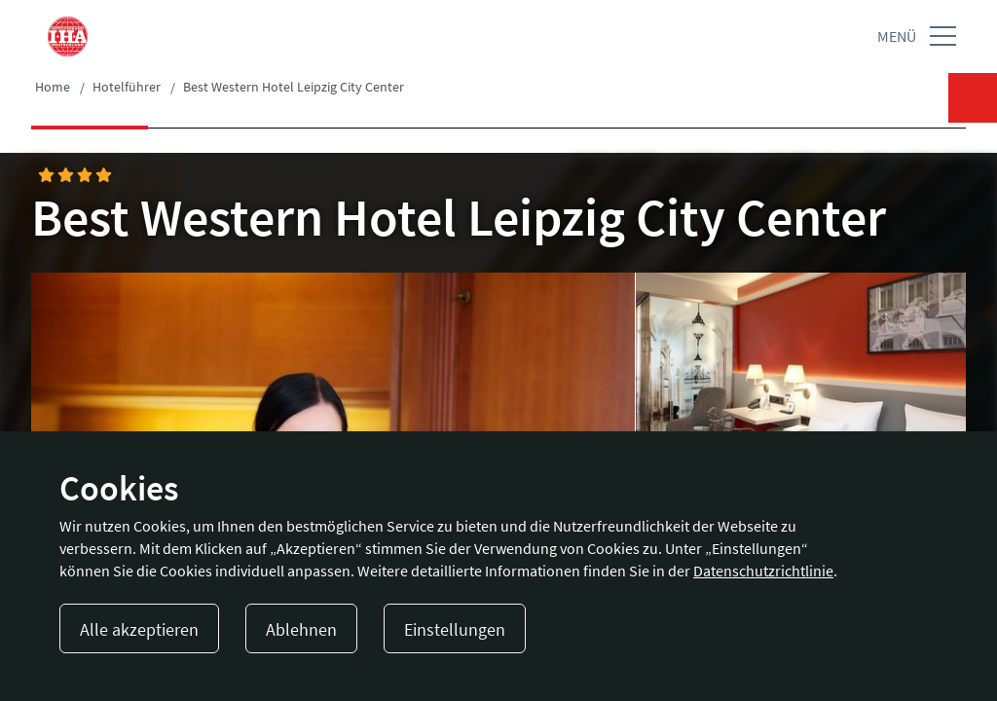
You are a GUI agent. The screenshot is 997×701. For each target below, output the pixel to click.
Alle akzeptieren (139, 629)
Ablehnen (301, 629)
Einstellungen (454, 629)
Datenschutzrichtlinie (763, 570)
